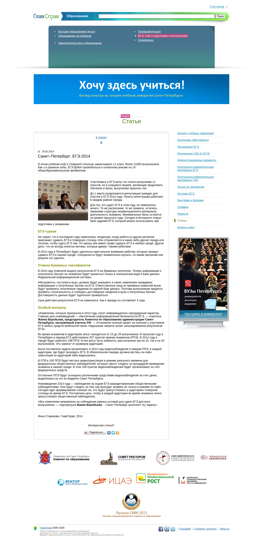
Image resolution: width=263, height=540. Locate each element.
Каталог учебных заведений (195, 133)
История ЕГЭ (185, 193)
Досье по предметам (190, 186)
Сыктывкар (217, 6)
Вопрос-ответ (186, 227)
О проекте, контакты (205, 528)
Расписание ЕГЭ (188, 146)
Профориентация (149, 31)
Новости (182, 213)
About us (224, 528)
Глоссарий (185, 528)
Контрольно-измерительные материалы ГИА (195, 178)
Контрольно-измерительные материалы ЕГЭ (195, 168)
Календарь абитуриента (193, 140)
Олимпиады (146, 40)
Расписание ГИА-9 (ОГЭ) (193, 153)
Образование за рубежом (74, 35)
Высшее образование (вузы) (76, 31)
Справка (182, 207)
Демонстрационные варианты (196, 160)
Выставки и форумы (190, 200)
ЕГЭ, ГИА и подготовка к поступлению (163, 35)
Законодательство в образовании (80, 42)
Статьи (181, 220)
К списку (101, 137)
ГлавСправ (46, 527)
